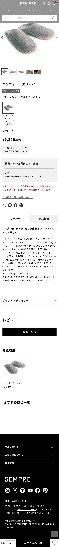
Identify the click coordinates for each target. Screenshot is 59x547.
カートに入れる (33, 542)
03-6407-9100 (17, 501)
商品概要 (44, 218)
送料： (8, 172)
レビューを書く (29, 331)
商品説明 (15, 218)
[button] (2, 37)
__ (6, 533)
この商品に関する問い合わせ (17, 197)
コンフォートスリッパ (12, 383)
